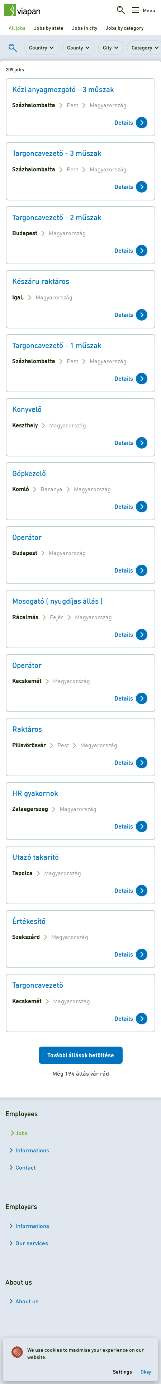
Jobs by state (48, 27)
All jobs (17, 27)
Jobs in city (84, 27)
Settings (122, 1371)
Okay (146, 1371)
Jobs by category (124, 27)
